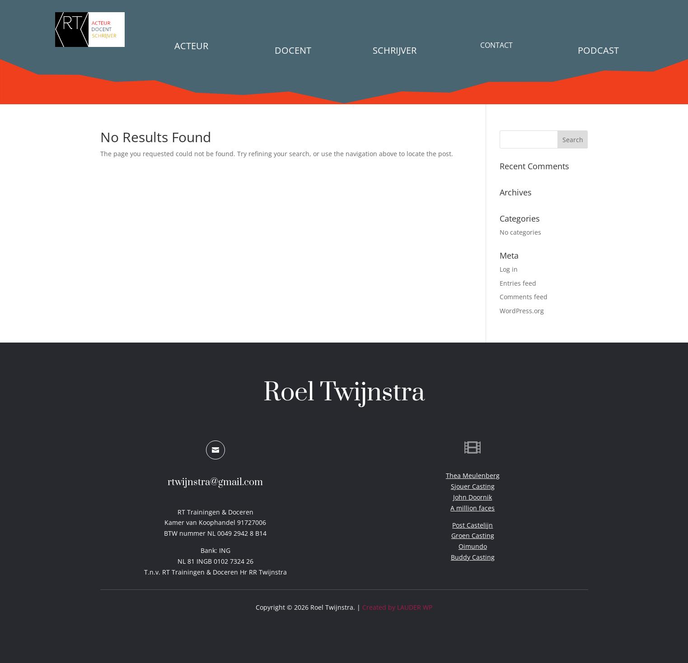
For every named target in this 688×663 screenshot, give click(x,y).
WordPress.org (522, 310)
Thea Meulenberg (473, 475)
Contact (496, 45)
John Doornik (472, 497)
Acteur (191, 46)
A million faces (472, 508)
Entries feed (518, 283)
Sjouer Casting (473, 486)
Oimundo (473, 546)
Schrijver (395, 50)
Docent (293, 50)
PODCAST (598, 50)
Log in (509, 269)
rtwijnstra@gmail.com (215, 482)
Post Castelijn (472, 525)
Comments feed (524, 296)
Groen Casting (472, 535)
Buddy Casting (473, 557)
